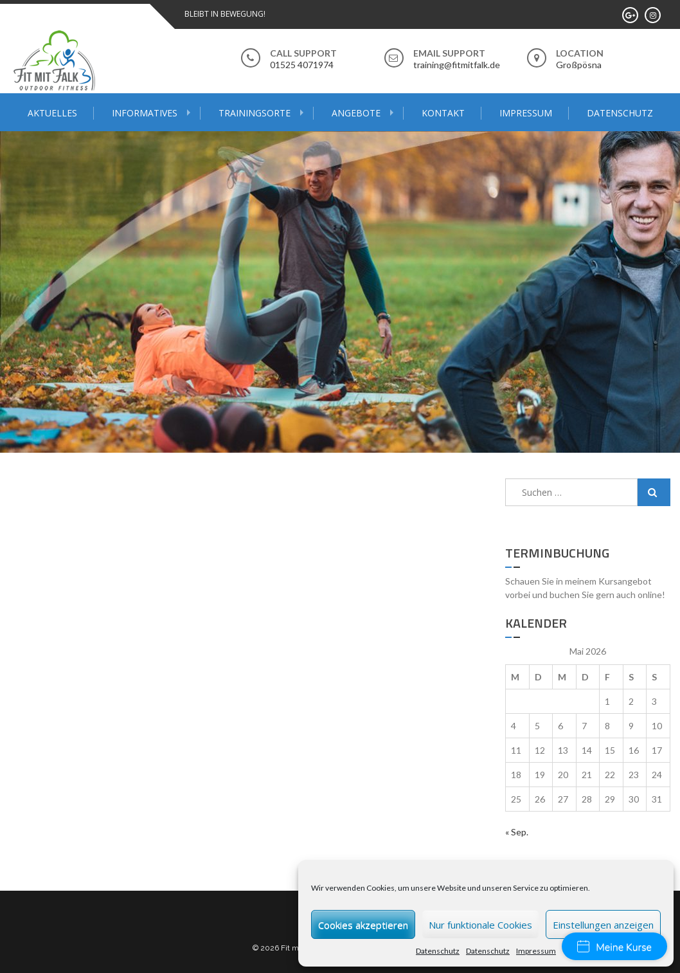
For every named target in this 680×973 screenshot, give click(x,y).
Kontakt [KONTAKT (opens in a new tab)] (443, 113)
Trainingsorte (255, 113)
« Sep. (516, 831)
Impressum (536, 951)
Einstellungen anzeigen (603, 924)
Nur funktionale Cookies (480, 924)
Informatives (144, 113)
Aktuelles (52, 113)
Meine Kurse (614, 947)
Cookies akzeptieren (363, 924)
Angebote (356, 113)
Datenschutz (438, 951)
